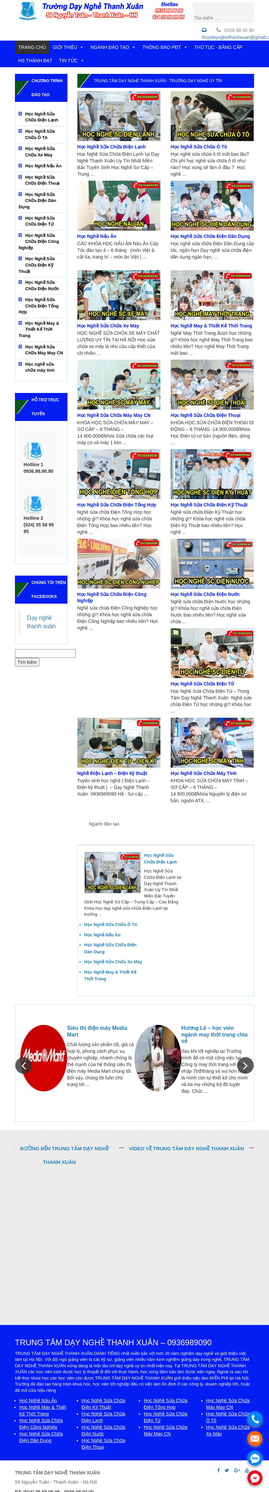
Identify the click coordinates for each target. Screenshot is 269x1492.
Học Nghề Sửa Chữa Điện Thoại (205, 415)
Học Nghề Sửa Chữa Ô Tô (199, 146)
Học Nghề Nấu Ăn (97, 236)
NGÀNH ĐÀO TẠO (113, 47)
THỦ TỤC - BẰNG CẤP (218, 47)
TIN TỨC (71, 60)
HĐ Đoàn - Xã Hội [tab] (113, 837)
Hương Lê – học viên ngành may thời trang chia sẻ (214, 1034)
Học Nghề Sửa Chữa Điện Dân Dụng (210, 236)
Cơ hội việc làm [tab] (218, 824)
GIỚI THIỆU (68, 47)
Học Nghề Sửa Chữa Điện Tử (202, 683)
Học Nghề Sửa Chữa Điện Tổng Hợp (116, 504)
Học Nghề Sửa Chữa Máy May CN (114, 415)
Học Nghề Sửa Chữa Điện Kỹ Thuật (209, 504)
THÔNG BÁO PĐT (165, 47)
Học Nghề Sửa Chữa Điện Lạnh (111, 146)
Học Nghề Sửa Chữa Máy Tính (204, 773)
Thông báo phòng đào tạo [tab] (164, 824)
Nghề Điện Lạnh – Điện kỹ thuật (112, 773)
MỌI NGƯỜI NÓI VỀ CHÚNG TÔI (134, 1010)
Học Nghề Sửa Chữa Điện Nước (205, 594)
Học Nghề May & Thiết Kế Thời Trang (211, 325)
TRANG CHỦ (32, 47)
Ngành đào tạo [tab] (104, 824)
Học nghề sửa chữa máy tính (39, 367)
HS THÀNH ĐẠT (35, 60)
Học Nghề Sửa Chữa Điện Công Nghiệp (39, 241)
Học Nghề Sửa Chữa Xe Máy (108, 325)
